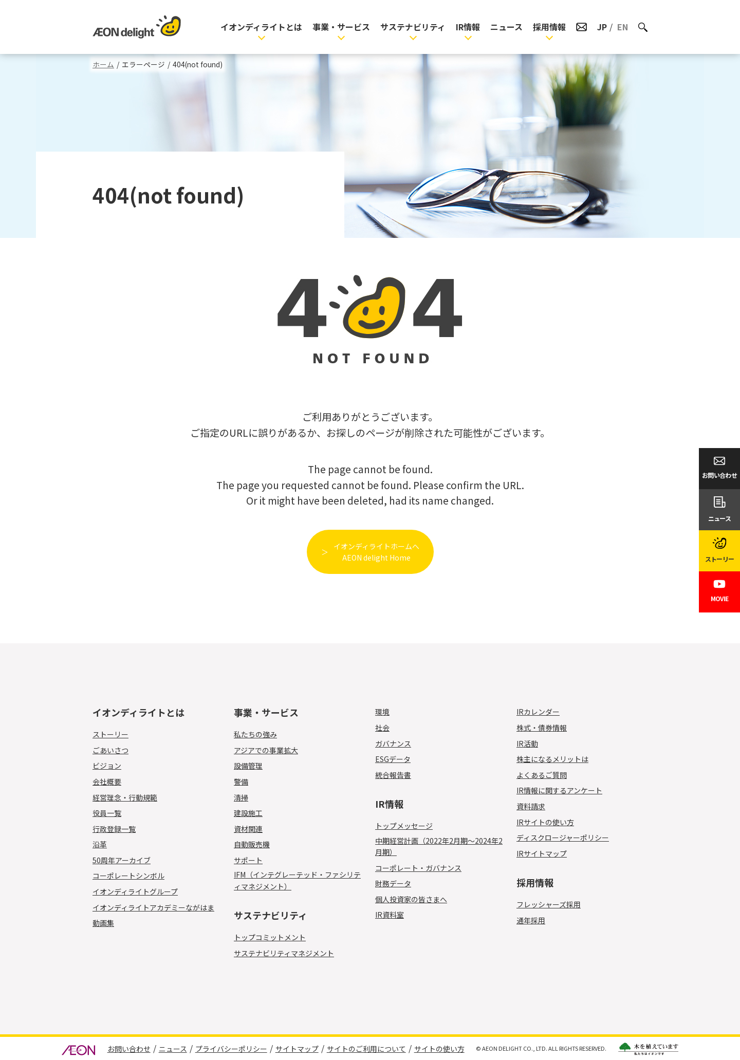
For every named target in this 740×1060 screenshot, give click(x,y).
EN (622, 27)
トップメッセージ (404, 826)
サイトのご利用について (366, 1049)
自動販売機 (258, 844)
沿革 (99, 844)
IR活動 (527, 743)
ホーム (103, 64)
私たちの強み (255, 734)
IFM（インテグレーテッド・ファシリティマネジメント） (297, 880)
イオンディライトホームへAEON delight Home (376, 552)
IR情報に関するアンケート (559, 790)
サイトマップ (297, 1049)
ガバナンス (393, 743)
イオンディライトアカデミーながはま (153, 907)
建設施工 (254, 813)
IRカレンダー (538, 711)
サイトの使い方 (439, 1049)
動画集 (103, 923)
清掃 (247, 797)
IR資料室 (389, 914)
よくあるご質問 (541, 775)
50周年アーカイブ (121, 860)
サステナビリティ (413, 27)
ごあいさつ (110, 750)
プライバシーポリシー (231, 1049)
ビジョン (106, 765)
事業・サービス (341, 27)
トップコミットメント (270, 937)
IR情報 (468, 27)
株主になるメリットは (552, 759)
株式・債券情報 (541, 727)
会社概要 (106, 781)
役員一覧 (106, 813)
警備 (247, 781)
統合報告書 (393, 775)
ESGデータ (393, 759)
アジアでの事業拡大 (266, 750)
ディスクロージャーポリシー (562, 837)
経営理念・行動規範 (124, 797)
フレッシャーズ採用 (548, 904)
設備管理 (254, 765)
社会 (382, 727)
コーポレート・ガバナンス (418, 868)
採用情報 (549, 27)
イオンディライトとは (261, 27)
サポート (254, 860)
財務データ (393, 883)
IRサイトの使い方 (545, 822)
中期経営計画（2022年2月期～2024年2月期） (439, 846)
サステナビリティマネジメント (284, 953)
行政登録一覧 (114, 829)
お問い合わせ (129, 1049)
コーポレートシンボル (128, 875)
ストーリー (110, 734)
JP (602, 27)
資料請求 (530, 806)
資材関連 (254, 829)
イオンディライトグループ (135, 891)
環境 (382, 711)
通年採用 (536, 920)
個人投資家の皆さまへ (411, 899)
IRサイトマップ (541, 853)
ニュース (506, 27)
